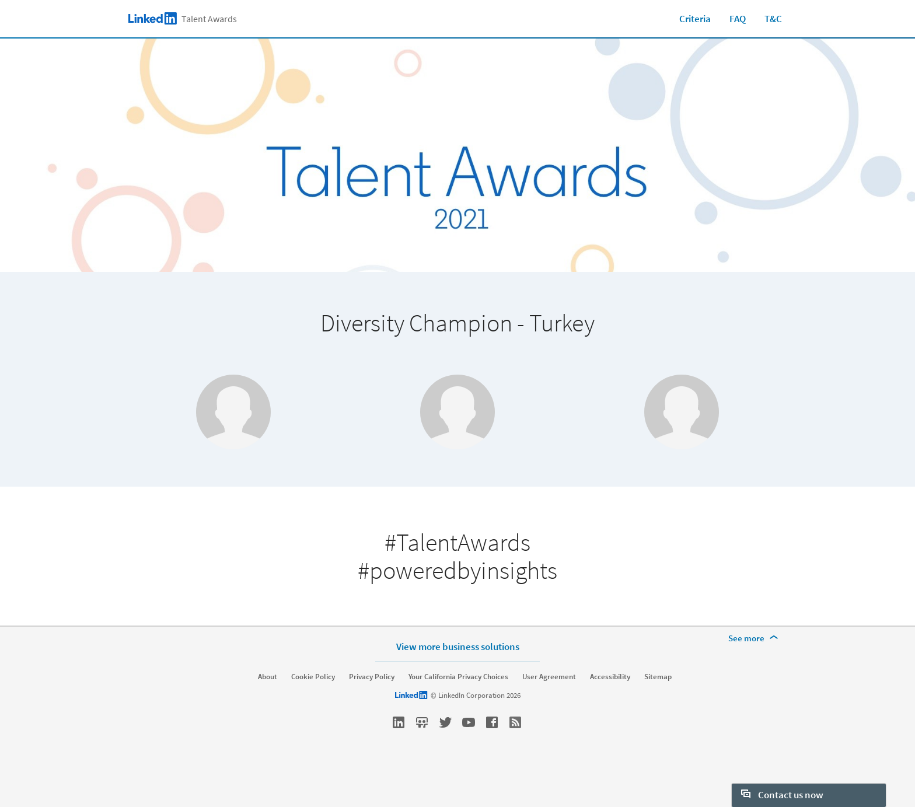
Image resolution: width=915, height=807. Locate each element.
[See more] (755, 668)
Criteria (695, 18)
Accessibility (610, 706)
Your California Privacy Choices (458, 706)
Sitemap (658, 706)
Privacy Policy (371, 706)
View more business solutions (457, 675)
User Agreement (549, 706)
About (267, 706)
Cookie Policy (313, 706)
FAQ (737, 18)
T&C (773, 18)
